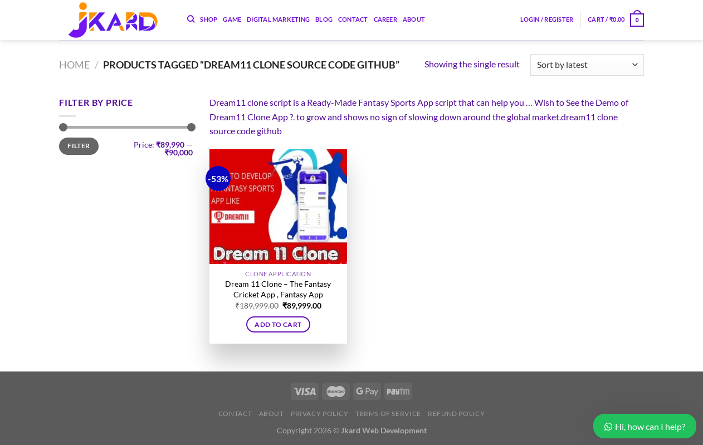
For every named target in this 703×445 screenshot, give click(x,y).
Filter (78, 145)
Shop (208, 19)
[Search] (190, 19)
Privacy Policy (320, 413)
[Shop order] (587, 65)
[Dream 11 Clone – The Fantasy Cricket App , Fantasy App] (278, 206)
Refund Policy (456, 413)
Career (385, 19)
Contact (353, 19)
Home (74, 64)
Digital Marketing (278, 19)
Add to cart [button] (278, 324)
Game (232, 19)
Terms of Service (388, 413)
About (414, 19)
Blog (324, 19)
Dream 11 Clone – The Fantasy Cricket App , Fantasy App (278, 289)
